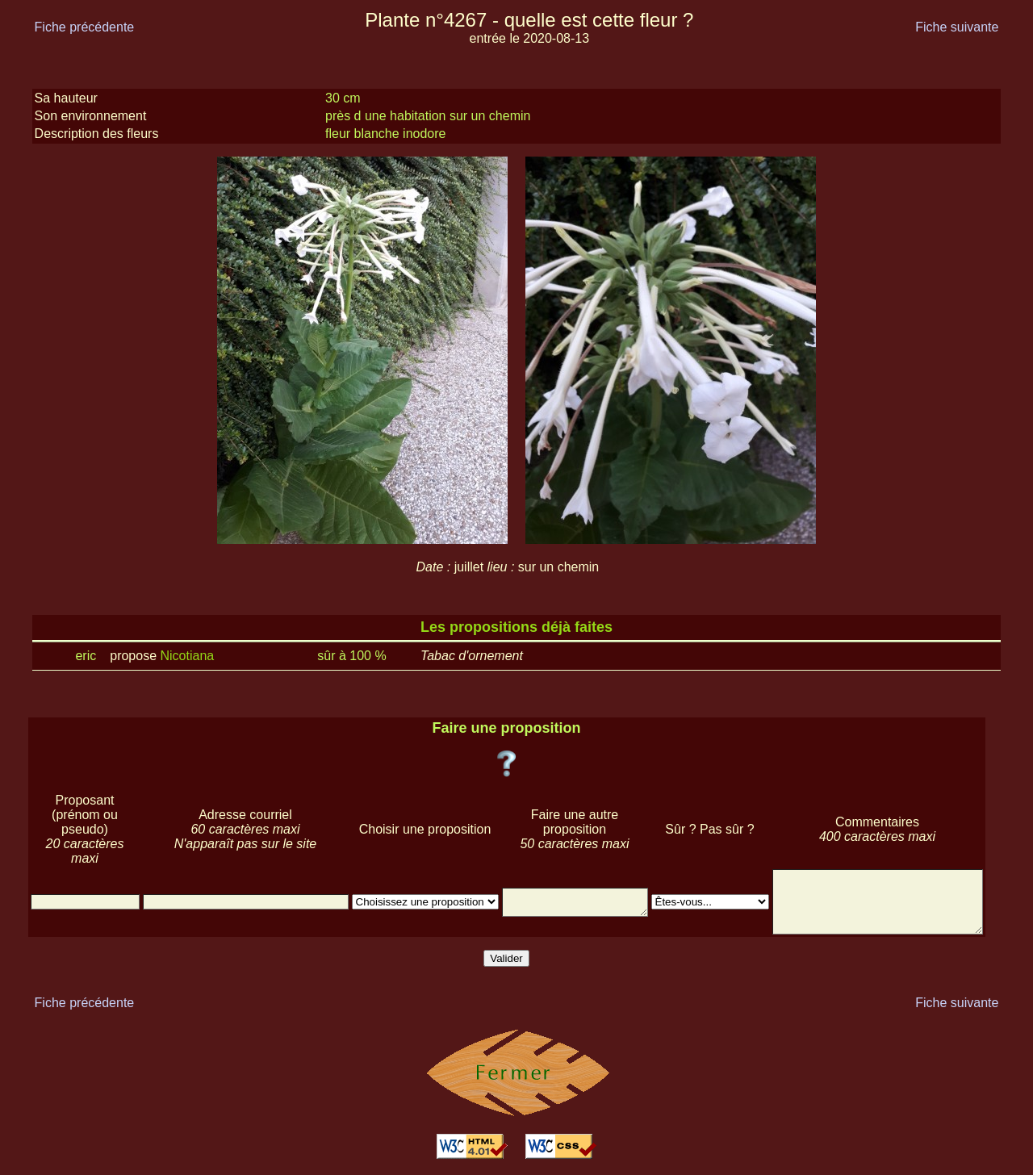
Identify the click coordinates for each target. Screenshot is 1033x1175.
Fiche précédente (85, 27)
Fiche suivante (956, 27)
